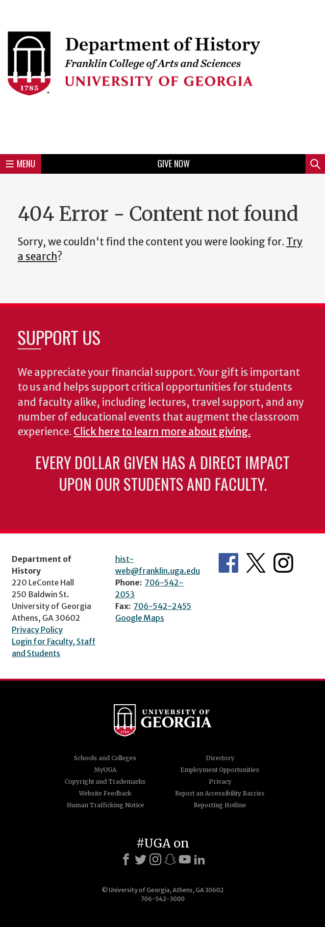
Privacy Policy (37, 630)
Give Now (173, 163)
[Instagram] (155, 859)
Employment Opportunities (219, 769)
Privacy (220, 781)
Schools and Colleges (105, 758)
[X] (141, 859)
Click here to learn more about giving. (162, 431)
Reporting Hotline (220, 805)
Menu (20, 163)
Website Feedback (105, 793)
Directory (220, 758)
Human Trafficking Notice (105, 805)
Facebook (228, 563)
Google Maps (139, 618)
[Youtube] (185, 859)
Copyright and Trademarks (105, 781)
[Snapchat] (170, 859)
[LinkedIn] (199, 859)
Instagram (283, 563)
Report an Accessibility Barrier (220, 793)
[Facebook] (126, 859)
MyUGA (105, 769)
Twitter (256, 563)
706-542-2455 (162, 606)
